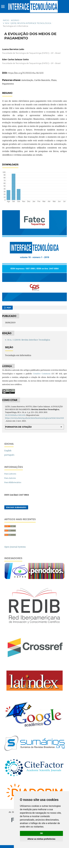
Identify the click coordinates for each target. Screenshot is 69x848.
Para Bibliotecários (12, 482)
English (7, 450)
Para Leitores (10, 473)
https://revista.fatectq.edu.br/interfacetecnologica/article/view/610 (34, 418)
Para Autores (10, 478)
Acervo (15, 20)
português (9, 454)
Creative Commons (42, 373)
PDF (8, 307)
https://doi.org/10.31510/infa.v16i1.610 (25, 73)
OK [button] (41, 833)
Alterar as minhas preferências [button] (41, 839)
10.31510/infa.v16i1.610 (15, 415)
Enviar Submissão (16, 507)
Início (6, 20)
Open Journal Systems (15, 546)
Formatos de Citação (18, 427)
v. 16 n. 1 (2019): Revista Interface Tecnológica (27, 23)
